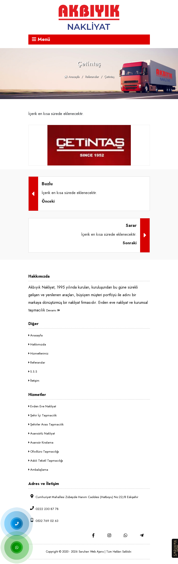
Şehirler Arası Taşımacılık (46, 424)
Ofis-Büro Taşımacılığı (43, 451)
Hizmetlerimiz (38, 353)
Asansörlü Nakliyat (41, 433)
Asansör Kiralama (40, 442)
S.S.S (32, 371)
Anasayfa (71, 77)
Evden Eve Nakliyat (42, 406)
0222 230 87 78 (43, 508)
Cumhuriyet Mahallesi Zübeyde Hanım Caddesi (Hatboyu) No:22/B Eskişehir (83, 496)
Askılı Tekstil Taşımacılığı (45, 460)
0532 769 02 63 (43, 520)
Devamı (53, 310)
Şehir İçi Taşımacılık (42, 415)
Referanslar (92, 77)
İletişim (33, 380)
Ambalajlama (38, 469)
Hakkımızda (37, 344)
